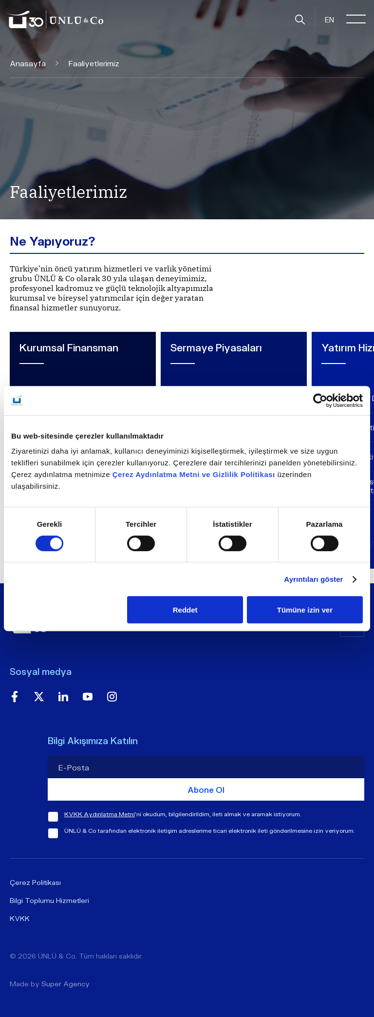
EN (329, 19)
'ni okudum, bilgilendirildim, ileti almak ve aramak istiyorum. (182, 814)
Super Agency (65, 983)
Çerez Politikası (35, 882)
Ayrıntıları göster (313, 579)
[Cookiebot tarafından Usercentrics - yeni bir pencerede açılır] (320, 400)
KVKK (20, 918)
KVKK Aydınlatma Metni (99, 814)
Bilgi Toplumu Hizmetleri (49, 900)
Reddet (185, 610)
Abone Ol (205, 789)
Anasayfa (34, 63)
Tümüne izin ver (305, 610)
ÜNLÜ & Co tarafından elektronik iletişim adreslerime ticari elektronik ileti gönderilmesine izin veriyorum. (209, 830)
